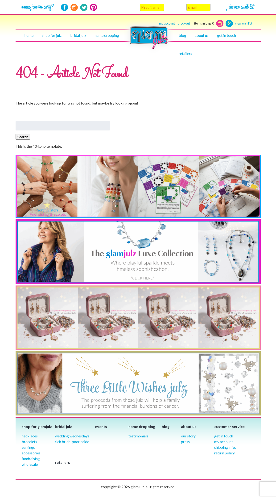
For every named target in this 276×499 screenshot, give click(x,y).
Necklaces (30, 436)
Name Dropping (107, 35)
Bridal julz (78, 35)
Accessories (31, 453)
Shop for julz (52, 35)
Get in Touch (223, 436)
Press (185, 441)
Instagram (74, 7)
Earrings (28, 447)
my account (167, 23)
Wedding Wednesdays (72, 436)
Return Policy (224, 453)
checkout (195, 23)
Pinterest (93, 7)
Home (29, 35)
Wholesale (30, 464)
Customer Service (229, 426)
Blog (182, 35)
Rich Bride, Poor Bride (72, 441)
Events (101, 426)
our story (188, 436)
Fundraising (31, 458)
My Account (223, 441)
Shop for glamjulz (37, 426)
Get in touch (226, 35)
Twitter (83, 7)
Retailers (185, 53)
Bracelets (29, 441)
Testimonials (138, 436)
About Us (202, 35)
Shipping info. (225, 447)
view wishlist (243, 23)
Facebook (64, 7)
